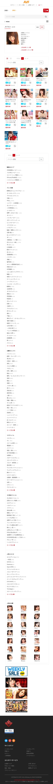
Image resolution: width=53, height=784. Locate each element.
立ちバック (12, 301)
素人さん (11, 398)
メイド (10, 448)
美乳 (10, 363)
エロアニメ (11, 503)
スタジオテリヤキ (13, 584)
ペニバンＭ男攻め (13, 330)
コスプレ (11, 438)
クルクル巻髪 (12, 366)
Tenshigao (10, 589)
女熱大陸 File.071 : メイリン (11, 142)
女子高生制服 (12, 453)
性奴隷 (10, 299)
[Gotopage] (22, 62)
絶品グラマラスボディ (15, 405)
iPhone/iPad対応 (14, 177)
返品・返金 (8, 768)
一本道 (10, 559)
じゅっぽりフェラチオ (15, 272)
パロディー (11, 505)
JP (40, 5)
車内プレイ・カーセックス (16, 318)
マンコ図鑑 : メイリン (41, 121)
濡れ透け (11, 465)
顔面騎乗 (11, 338)
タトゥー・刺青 (12, 425)
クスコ (10, 343)
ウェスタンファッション (15, 467)
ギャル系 (11, 403)
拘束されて (11, 267)
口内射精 (11, 247)
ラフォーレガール (13, 569)
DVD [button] (37, 27)
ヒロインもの (11, 475)
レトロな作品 (12, 517)
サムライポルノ (12, 586)
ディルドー (11, 335)
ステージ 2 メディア (14, 591)
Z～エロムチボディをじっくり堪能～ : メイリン (41, 100)
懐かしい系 (11, 527)
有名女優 (11, 510)
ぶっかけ (11, 210)
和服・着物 (11, 400)
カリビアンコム (13, 557)
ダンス (10, 215)
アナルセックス (13, 195)
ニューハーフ (12, 417)
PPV (13, 10)
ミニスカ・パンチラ (14, 284)
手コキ (10, 245)
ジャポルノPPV (30, 749)
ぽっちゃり (11, 420)
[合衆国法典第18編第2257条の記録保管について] (26, 780)
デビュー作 (11, 540)
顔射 (9, 303)
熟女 (9, 381)
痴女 (10, 373)
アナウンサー (11, 487)
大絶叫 (10, 306)
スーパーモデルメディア (15, 579)
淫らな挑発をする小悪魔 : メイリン (26, 100)
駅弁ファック (12, 249)
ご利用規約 (8, 755)
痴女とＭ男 (11, 333)
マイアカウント (32, 766)
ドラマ (10, 508)
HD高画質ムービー (14, 170)
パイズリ (11, 257)
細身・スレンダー (14, 356)
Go (41, 62)
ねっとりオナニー (14, 235)
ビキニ (10, 485)
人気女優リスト (26, 47)
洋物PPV (28, 751)
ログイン (13, 5)
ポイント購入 (22, 5)
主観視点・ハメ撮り (14, 240)
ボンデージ (12, 205)
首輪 (9, 259)
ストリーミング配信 (14, 175)
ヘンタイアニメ (12, 542)
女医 (9, 482)
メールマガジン (30, 755)
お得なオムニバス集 (14, 530)
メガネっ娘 (11, 385)
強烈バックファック (14, 276)
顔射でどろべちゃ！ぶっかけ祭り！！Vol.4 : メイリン (41, 79)
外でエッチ (11, 311)
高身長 (10, 412)
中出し (10, 200)
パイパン (11, 354)
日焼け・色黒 (12, 361)
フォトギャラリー (14, 522)
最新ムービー (12, 513)
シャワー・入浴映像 (14, 203)
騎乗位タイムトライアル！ (16, 191)
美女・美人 (12, 407)
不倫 (9, 316)
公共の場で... (11, 326)
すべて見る (11, 183)
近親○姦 (10, 232)
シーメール (11, 427)
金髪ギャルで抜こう (14, 520)
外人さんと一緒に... (14, 242)
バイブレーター (13, 218)
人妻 (9, 395)
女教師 (10, 455)
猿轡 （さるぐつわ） (14, 213)
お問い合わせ (32, 763)
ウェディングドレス (14, 470)
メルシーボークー (13, 572)
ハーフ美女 (11, 410)
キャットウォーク (13, 574)
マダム (10, 368)
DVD (6, 10)
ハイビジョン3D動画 (14, 180)
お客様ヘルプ (31, 5)
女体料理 (11, 289)
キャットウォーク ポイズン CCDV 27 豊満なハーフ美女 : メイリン (11, 121)
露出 (9, 313)
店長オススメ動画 (14, 500)
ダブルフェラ (12, 291)
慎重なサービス (32, 768)
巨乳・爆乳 (12, 371)
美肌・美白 (12, 450)
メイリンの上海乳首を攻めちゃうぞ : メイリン (26, 121)
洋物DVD (7, 751)
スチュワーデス (12, 460)
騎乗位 (10, 286)
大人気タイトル (13, 498)
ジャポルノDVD (9, 749)
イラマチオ (11, 225)
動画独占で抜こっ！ (14, 515)
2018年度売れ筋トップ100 (16, 537)
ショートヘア (12, 415)
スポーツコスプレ (13, 458)
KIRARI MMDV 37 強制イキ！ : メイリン (11, 100)
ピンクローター (13, 222)
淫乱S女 (10, 390)
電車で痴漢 (11, 321)
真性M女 (10, 393)
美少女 (10, 358)
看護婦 (10, 445)
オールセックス (13, 193)
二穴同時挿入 (12, 208)
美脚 (10, 383)
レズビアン (11, 227)
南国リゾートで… (13, 323)
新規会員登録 (30, 753)
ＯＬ (9, 440)
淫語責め (11, 296)
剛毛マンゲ (11, 422)
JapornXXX (11, 567)
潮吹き (10, 294)
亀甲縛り (10, 262)
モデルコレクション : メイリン (11, 79)
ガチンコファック (13, 220)
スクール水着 (12, 443)
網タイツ (11, 472)
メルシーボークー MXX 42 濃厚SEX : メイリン (26, 79)
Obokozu (10, 564)
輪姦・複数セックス (14, 230)
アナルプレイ (12, 308)
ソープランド (12, 281)
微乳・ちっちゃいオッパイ (16, 376)
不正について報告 (9, 766)
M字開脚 (11, 269)
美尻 (10, 378)
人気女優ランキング (27, 50)
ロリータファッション (15, 480)
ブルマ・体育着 (12, 462)
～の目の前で (12, 328)
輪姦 (9, 274)
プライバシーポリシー (11, 770)
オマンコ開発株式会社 (15, 264)
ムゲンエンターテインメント (16, 576)
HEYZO (10, 562)
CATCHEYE (11, 581)
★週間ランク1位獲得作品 (15, 535)
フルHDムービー (13, 172)
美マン (10, 388)
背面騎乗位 (12, 254)
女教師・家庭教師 (13, 477)
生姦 (10, 198)
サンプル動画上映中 (14, 525)
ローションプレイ (13, 279)
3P (9, 237)
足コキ (10, 252)
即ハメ (10, 340)
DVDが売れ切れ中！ (14, 532)
